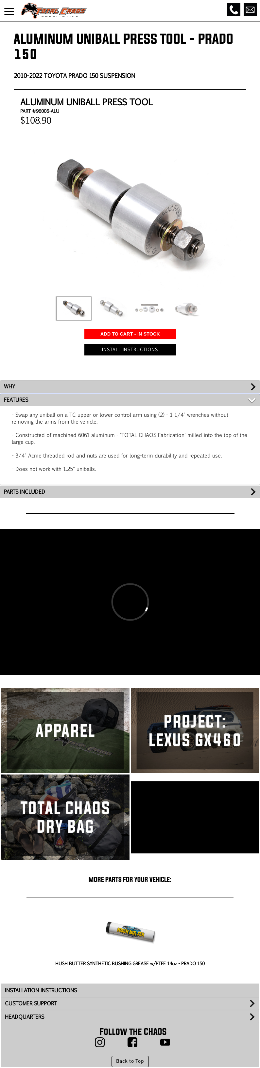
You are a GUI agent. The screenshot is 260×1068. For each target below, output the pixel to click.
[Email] (250, 9)
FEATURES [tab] (16, 399)
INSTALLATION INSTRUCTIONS (41, 990)
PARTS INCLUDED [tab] (24, 491)
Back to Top (130, 1061)
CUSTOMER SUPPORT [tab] (31, 1003)
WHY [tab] (9, 386)
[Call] (233, 9)
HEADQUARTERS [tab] (24, 1016)
